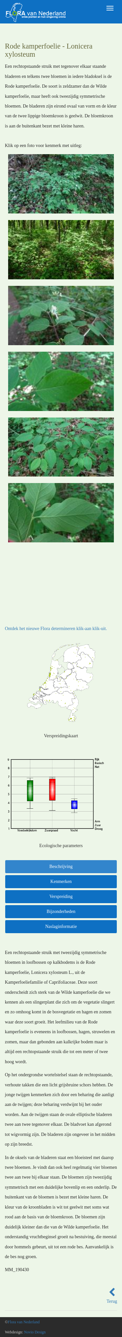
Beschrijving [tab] (61, 866)
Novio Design (35, 1332)
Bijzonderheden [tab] (61, 911)
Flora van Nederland (24, 1322)
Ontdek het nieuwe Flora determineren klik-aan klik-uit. (56, 628)
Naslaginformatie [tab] (61, 926)
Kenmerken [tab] (61, 881)
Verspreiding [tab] (61, 896)
